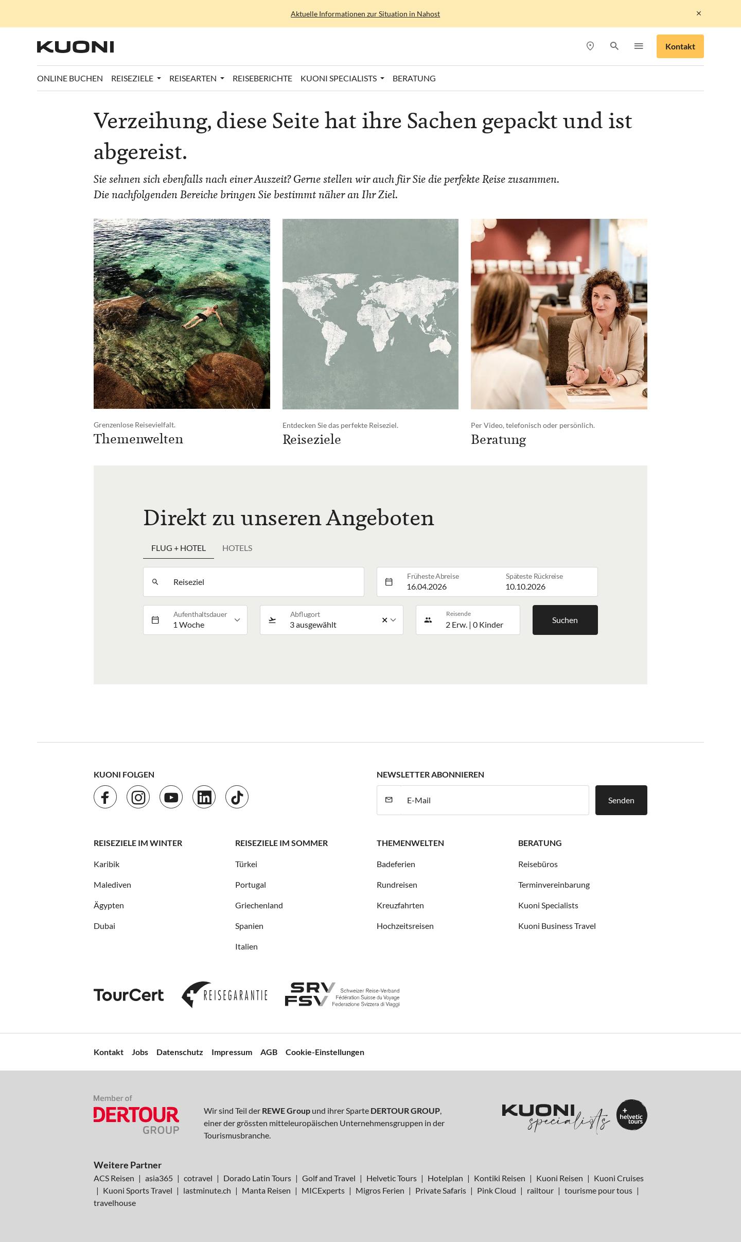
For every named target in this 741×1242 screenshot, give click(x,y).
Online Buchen (70, 78)
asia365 (159, 1178)
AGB (268, 1052)
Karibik (106, 864)
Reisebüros (538, 864)
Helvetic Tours (391, 1178)
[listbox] (207, 620)
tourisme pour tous (598, 1190)
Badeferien (396, 864)
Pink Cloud (496, 1190)
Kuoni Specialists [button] (339, 78)
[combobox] (265, 582)
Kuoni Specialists (548, 905)
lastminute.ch (207, 1190)
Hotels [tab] (237, 548)
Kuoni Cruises (619, 1178)
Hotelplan (445, 1178)
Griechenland (259, 905)
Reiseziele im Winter (138, 843)
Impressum (231, 1052)
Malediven (112, 884)
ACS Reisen (114, 1178)
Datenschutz (179, 1052)
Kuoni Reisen (559, 1178)
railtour (540, 1190)
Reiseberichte (262, 78)
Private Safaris (440, 1190)
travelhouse (115, 1203)
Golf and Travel (329, 1178)
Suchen (565, 620)
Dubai (104, 925)
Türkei (246, 864)
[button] (614, 46)
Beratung (414, 78)
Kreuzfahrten (400, 905)
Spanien (249, 925)
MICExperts (323, 1190)
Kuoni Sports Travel (137, 1190)
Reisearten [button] (193, 78)
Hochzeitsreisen (405, 925)
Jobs (140, 1052)
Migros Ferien (380, 1190)
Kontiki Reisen (499, 1178)
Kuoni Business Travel (557, 925)
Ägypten (109, 905)
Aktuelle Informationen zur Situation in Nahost (365, 13)
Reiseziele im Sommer (281, 843)
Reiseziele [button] (133, 78)
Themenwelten (410, 843)
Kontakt (680, 46)
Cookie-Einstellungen (325, 1052)
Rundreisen (397, 884)
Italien (246, 946)
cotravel (198, 1178)
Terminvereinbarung (554, 884)
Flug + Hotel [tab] (178, 548)
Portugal (250, 884)
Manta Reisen (266, 1190)
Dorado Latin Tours (257, 1178)
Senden (621, 800)
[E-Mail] (494, 800)
